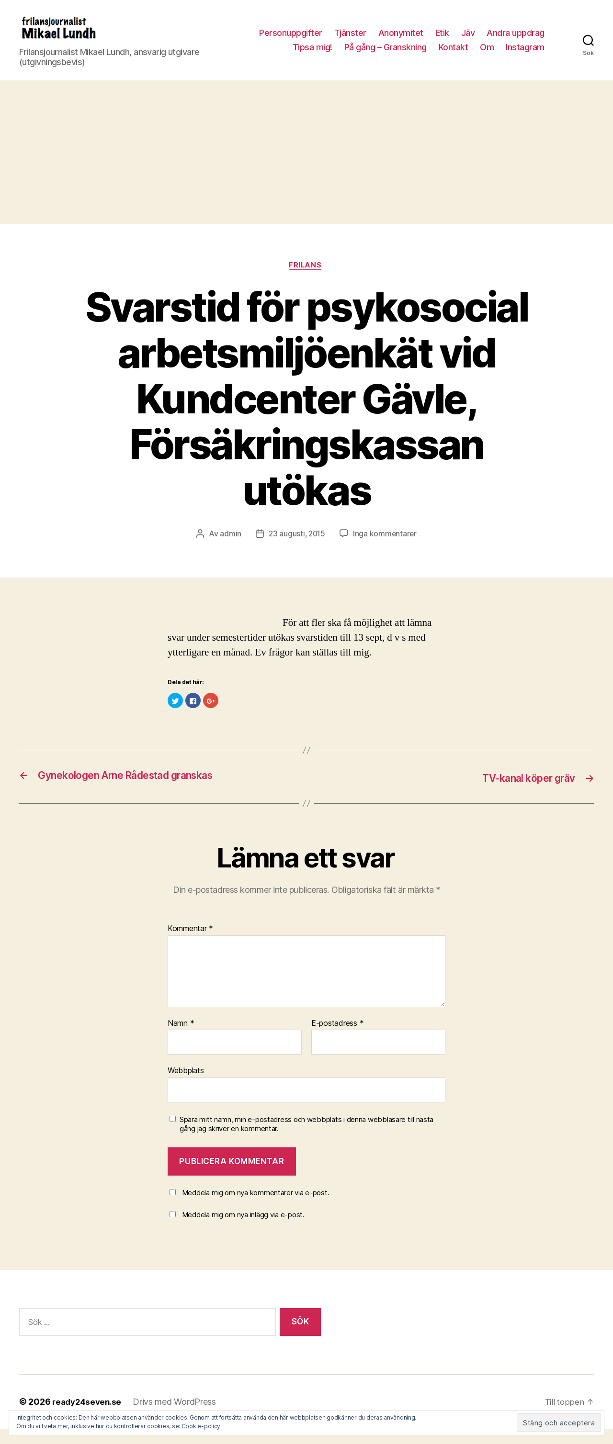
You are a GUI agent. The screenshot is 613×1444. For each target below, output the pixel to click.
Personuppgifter (290, 40)
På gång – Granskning (385, 54)
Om (487, 54)
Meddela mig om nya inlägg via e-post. (243, 1229)
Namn (181, 1038)
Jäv (468, 40)
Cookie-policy (201, 1426)
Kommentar (190, 944)
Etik (442, 40)
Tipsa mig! (312, 54)
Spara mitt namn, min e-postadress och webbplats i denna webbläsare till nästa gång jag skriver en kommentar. (306, 1139)
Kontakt (453, 54)
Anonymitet (400, 40)
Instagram (525, 54)
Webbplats (186, 1085)
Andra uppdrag (516, 40)
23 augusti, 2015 (296, 549)
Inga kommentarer (385, 549)
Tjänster (350, 40)
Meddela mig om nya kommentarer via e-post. (255, 1207)
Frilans (306, 281)
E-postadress (337, 1038)
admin (229, 549)
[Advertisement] (306, 166)
